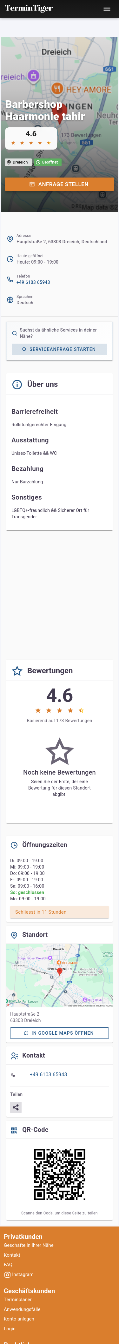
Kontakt (12, 1255)
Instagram (19, 1274)
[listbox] (59, 1074)
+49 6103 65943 (33, 282)
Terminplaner (18, 1299)
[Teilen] (16, 1107)
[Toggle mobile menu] (107, 9)
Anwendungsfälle (22, 1309)
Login (10, 1329)
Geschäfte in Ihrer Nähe (29, 1245)
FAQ (8, 1264)
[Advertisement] (59, 595)
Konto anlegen (19, 1319)
